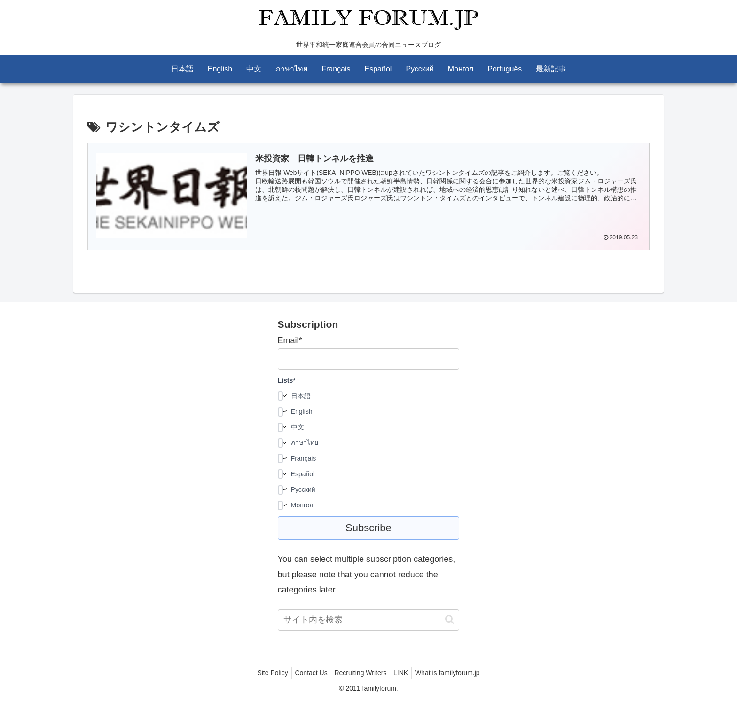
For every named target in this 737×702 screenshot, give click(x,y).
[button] (449, 619)
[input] (369, 620)
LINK (403, 673)
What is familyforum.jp (453, 673)
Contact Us (308, 673)
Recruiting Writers (360, 673)
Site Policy (266, 673)
